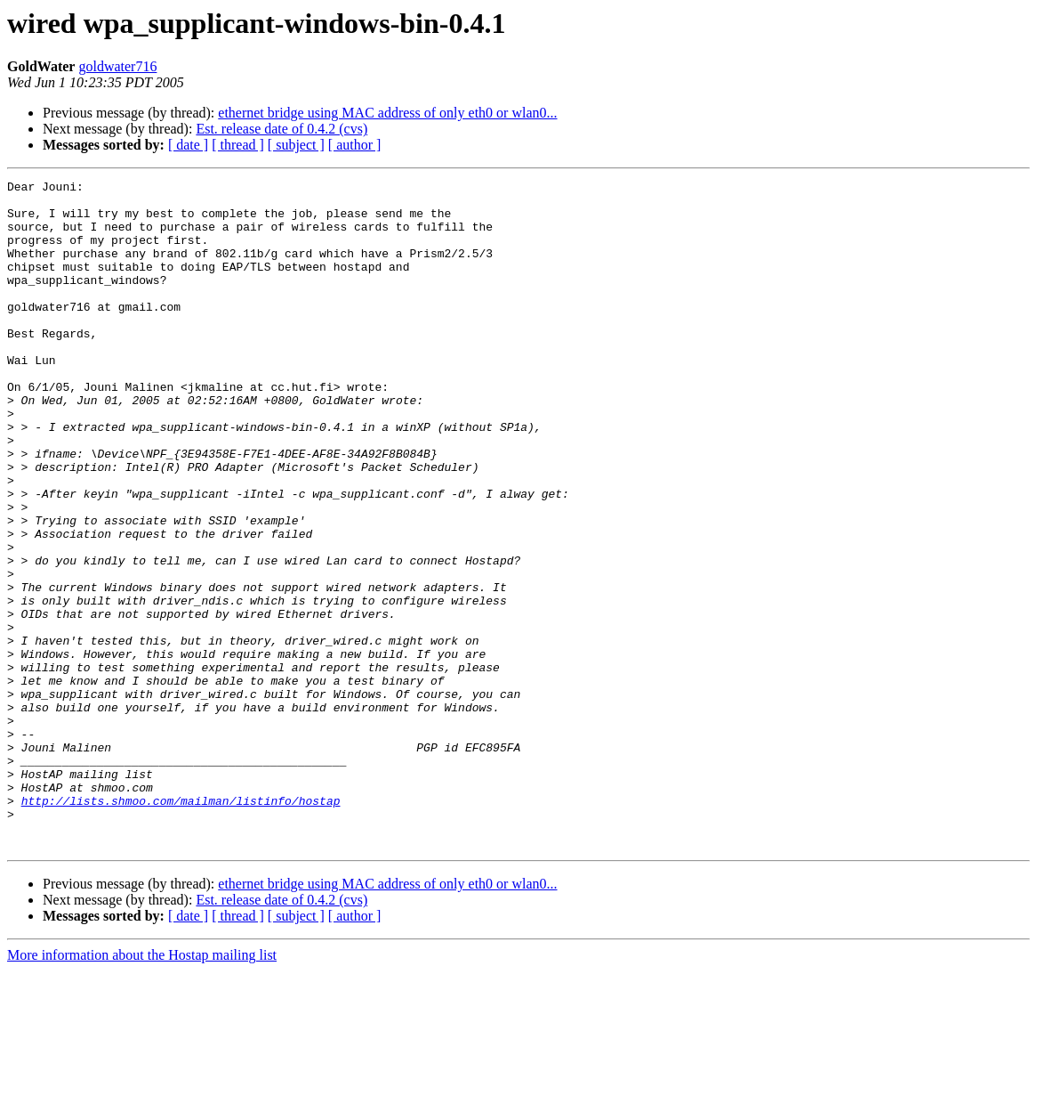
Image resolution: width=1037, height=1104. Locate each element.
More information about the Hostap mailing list (142, 1088)
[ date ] (188, 144)
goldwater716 (117, 66)
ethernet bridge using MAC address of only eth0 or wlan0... (387, 112)
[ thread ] (238, 144)
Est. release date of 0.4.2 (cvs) (281, 128)
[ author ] (355, 144)
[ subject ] (296, 144)
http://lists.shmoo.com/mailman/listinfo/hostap (181, 926)
